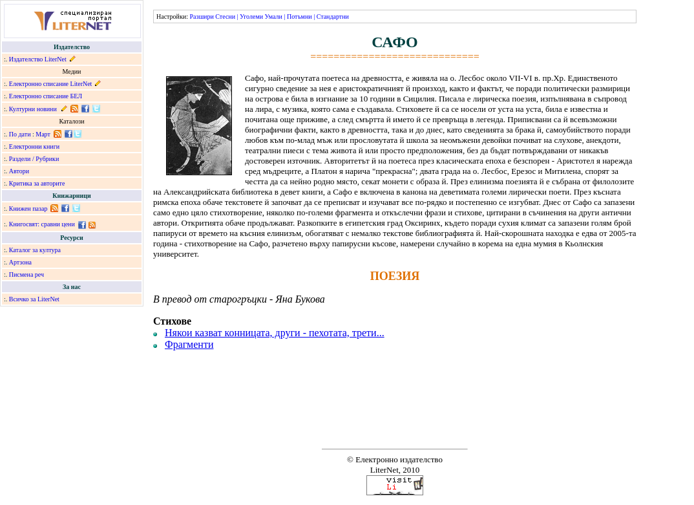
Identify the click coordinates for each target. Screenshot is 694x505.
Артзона (20, 262)
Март (43, 134)
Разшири (201, 16)
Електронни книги (34, 146)
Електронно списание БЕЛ (45, 96)
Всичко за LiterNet (34, 299)
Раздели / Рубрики (34, 158)
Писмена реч (26, 274)
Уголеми (251, 16)
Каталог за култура (35, 249)
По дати (20, 134)
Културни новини (33, 109)
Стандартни (333, 16)
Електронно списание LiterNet (50, 83)
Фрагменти (189, 344)
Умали (273, 16)
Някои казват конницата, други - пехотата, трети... (274, 332)
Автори (19, 171)
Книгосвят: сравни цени (42, 224)
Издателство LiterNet (38, 59)
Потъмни (299, 16)
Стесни (225, 16)
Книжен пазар (28, 208)
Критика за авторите (37, 183)
